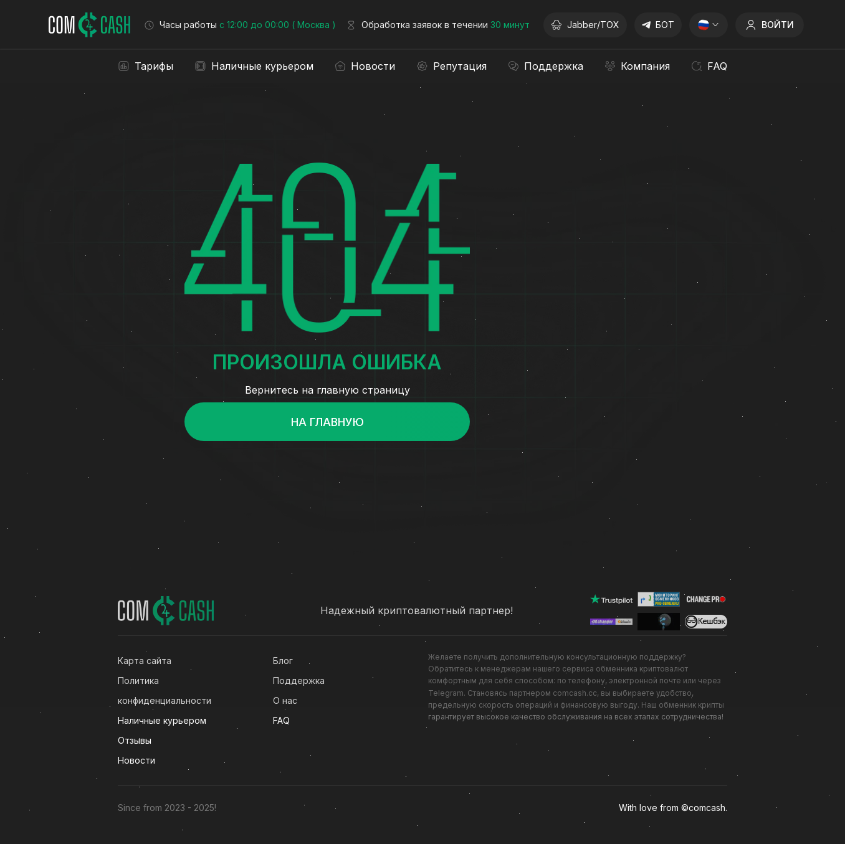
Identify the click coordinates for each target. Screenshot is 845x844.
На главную (327, 422)
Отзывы (134, 740)
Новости (136, 760)
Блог (283, 660)
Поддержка (299, 680)
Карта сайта (144, 660)
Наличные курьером (162, 720)
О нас (285, 700)
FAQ (281, 720)
